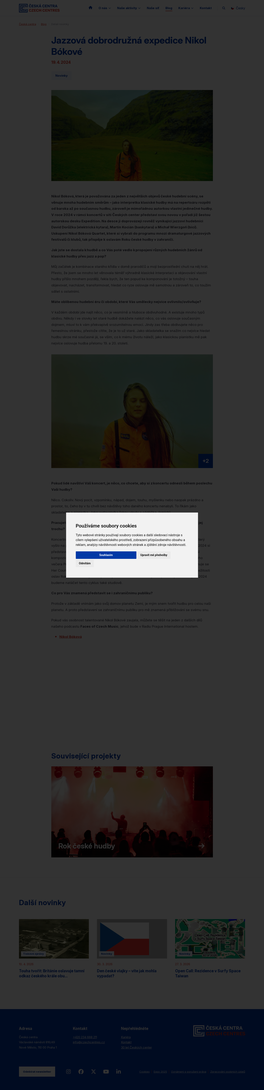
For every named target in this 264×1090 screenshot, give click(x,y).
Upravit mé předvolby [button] (153, 555)
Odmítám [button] (85, 563)
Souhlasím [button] (106, 555)
